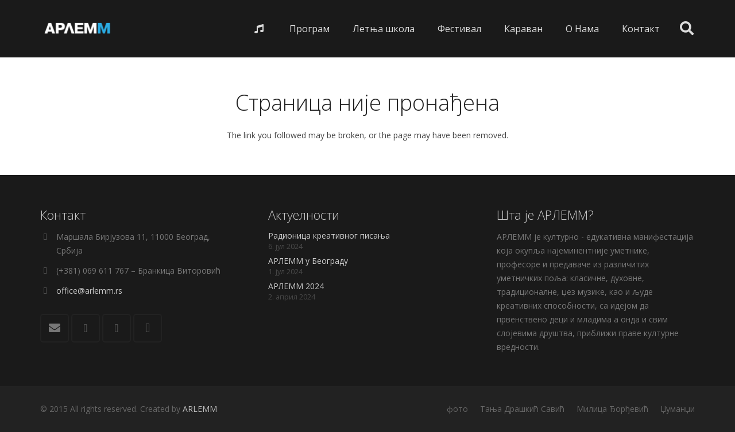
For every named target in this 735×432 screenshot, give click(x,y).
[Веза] (77, 28)
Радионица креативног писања (329, 235)
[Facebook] (85, 328)
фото (457, 408)
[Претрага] (686, 28)
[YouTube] (116, 328)
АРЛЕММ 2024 (296, 286)
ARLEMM (200, 408)
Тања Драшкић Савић (522, 408)
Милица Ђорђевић (612, 408)
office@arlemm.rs (89, 290)
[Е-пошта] (54, 328)
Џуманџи (677, 408)
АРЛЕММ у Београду (308, 260)
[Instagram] (147, 328)
